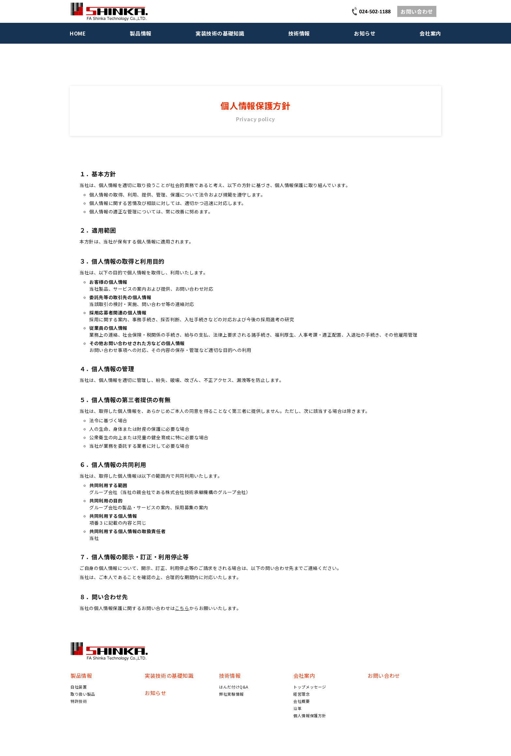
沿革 (297, 708)
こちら (182, 608)
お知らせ (365, 33)
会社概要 (301, 701)
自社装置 (78, 687)
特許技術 (78, 701)
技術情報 (299, 33)
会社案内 (430, 33)
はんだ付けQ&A (233, 687)
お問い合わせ (417, 11)
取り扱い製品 (82, 694)
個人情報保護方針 (309, 715)
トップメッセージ (309, 687)
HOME (78, 33)
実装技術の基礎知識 (220, 33)
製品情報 (141, 33)
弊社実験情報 (231, 694)
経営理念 (301, 694)
